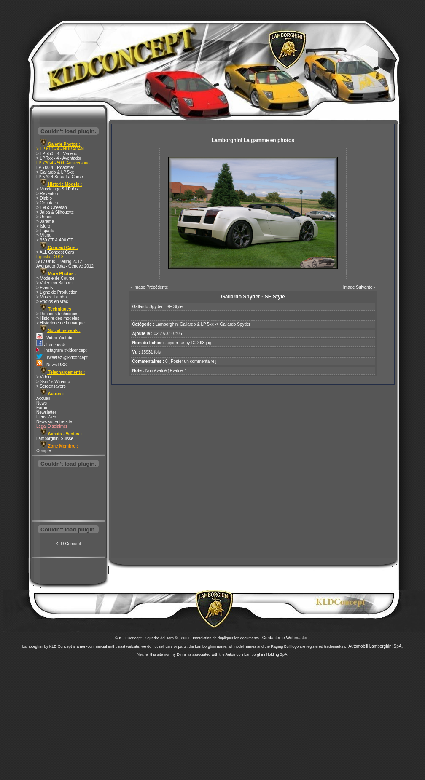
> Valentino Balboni (54, 283)
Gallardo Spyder (235, 324)
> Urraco (44, 216)
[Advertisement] (68, 495)
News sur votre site (54, 421)
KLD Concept (68, 543)
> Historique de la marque (60, 323)
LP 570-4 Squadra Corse (59, 176)
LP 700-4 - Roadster (55, 167)
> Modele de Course (55, 278)
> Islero (43, 226)
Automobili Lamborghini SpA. (375, 646)
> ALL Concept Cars (55, 252)
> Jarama (45, 221)
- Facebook (50, 345)
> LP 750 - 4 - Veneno (56, 153)
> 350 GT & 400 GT (54, 240)
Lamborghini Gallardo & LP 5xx (185, 324)
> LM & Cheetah (51, 207)
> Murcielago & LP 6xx (57, 189)
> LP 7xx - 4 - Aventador (58, 158)
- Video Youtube (54, 337)
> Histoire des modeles (57, 318)
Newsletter (46, 412)
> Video (43, 377)
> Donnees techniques (57, 313)
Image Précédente (151, 287)
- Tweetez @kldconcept (62, 357)
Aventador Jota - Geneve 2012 (65, 266)
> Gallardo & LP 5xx (55, 172)
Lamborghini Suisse (54, 438)
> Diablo (44, 198)
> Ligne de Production (57, 292)
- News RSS (51, 364)
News (41, 403)
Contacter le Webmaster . (286, 637)
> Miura (43, 235)
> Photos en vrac (52, 301)
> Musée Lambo (51, 297)
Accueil (43, 398)
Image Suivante (358, 287)
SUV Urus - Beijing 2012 (59, 261)
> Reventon (47, 193)
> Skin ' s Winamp (53, 381)
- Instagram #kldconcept (61, 350)
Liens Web (46, 417)
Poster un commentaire (192, 361)
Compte (43, 450)
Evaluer (177, 370)
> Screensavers (51, 386)
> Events (44, 287)
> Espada (45, 230)
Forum (42, 407)
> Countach (47, 203)
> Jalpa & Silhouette (55, 212)
